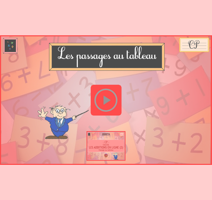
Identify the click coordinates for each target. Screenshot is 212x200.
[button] (106, 100)
